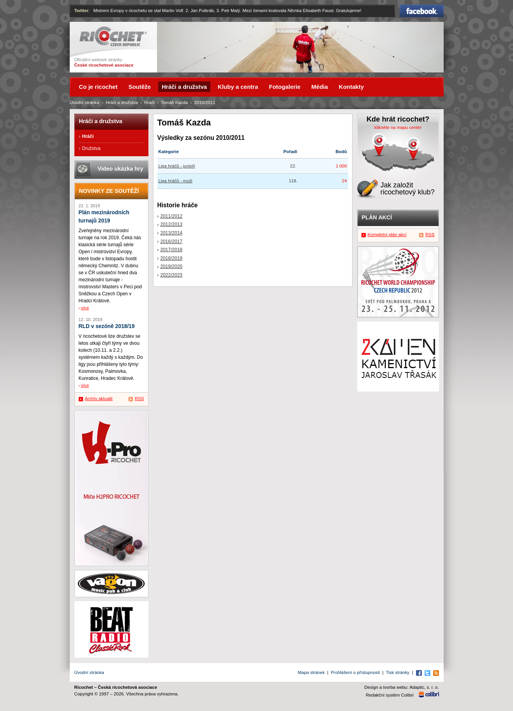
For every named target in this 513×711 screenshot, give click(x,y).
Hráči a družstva (122, 102)
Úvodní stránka (85, 102)
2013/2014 (171, 233)
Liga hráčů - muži (175, 180)
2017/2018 (171, 249)
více (85, 307)
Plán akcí (377, 217)
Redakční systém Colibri (390, 695)
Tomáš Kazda (174, 102)
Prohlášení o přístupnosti (355, 672)
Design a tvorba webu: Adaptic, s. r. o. (401, 687)
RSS (139, 398)
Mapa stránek (311, 672)
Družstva (91, 148)
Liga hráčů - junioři (177, 166)
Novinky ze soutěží (109, 191)
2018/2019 (171, 258)
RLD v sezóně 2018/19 (107, 326)
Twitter (81, 10)
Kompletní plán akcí (387, 234)
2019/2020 (171, 266)
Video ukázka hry (120, 169)
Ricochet (113, 36)
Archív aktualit (99, 398)
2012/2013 (171, 224)
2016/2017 (171, 241)
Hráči (149, 102)
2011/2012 (171, 216)
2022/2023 (171, 275)
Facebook (422, 11)
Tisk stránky (397, 672)
